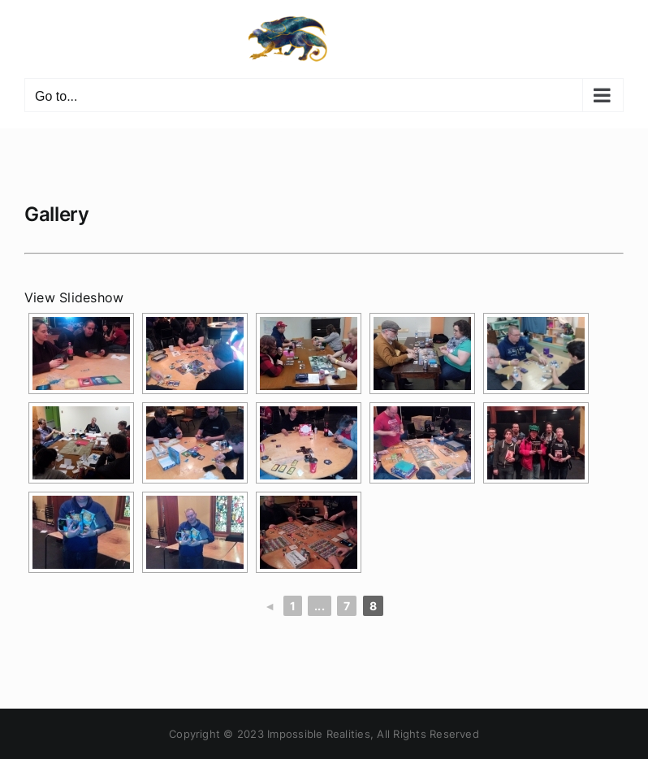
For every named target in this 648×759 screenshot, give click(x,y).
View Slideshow (73, 297)
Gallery (56, 214)
